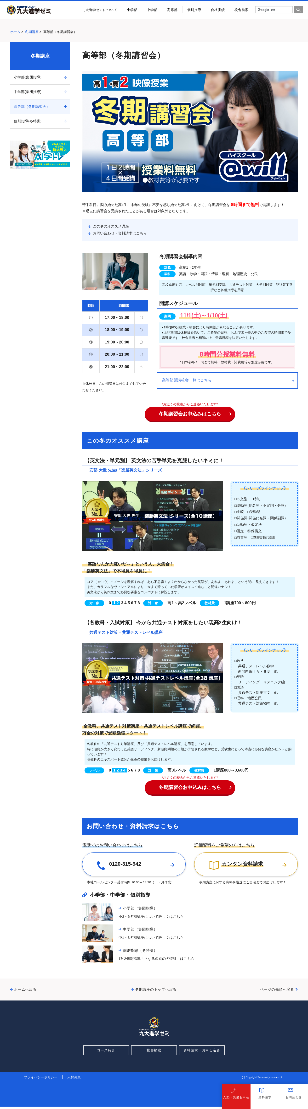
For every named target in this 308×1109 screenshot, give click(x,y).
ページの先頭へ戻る (277, 992)
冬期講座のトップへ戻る (156, 992)
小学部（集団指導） (140, 911)
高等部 (172, 10)
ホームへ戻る (25, 992)
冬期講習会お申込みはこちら (195, 413)
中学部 (152, 10)
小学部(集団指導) (27, 77)
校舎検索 (241, 10)
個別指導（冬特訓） (140, 953)
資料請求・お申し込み (201, 1052)
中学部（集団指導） (140, 932)
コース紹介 (106, 1052)
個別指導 (194, 10)
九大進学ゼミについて (99, 10)
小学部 (132, 10)
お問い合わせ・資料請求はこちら (120, 233)
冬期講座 (32, 32)
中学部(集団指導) (27, 92)
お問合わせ (293, 1099)
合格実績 (218, 10)
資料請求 (265, 1099)
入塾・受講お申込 (236, 1099)
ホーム (15, 32)
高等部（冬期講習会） (32, 106)
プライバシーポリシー (40, 1080)
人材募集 (74, 1080)
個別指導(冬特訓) (27, 121)
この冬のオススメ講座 (111, 226)
